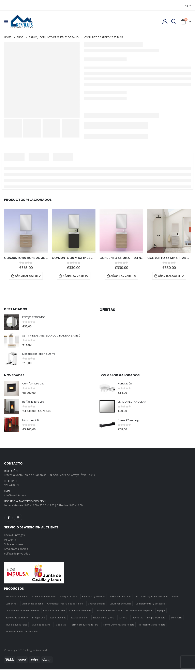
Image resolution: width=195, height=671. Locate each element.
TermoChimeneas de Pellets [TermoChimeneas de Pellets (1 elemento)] (118, 626)
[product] (26, 231)
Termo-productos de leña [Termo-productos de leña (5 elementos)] (84, 626)
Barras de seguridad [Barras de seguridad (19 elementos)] (120, 598)
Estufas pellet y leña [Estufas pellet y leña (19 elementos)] (103, 619)
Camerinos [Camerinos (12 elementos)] (11, 605)
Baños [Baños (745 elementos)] (175, 598)
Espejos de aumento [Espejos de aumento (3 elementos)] (17, 619)
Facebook (8, 518)
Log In (187, 5)
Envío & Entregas (14, 536)
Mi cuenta (10, 540)
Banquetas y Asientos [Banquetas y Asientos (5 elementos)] (93, 598)
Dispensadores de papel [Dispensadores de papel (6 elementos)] (139, 612)
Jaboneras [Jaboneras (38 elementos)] (137, 619)
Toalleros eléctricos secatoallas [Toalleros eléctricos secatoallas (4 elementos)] (23, 633)
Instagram (18, 518)
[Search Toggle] (174, 21)
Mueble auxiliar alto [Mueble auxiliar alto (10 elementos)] (16, 626)
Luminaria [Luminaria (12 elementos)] (176, 619)
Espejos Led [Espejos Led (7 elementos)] (38, 619)
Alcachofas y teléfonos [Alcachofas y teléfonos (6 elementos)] (43, 598)
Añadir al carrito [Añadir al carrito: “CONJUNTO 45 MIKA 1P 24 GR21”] (171, 275)
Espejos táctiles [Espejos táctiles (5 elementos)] (57, 619)
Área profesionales (16, 550)
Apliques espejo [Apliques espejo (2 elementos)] (68, 598)
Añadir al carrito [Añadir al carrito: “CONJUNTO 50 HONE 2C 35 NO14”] (28, 275)
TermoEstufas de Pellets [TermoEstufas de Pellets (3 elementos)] (152, 626)
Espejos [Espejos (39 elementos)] (161, 612)
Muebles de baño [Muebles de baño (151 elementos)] (41, 626)
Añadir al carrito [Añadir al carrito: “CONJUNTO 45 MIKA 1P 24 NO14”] (123, 275)
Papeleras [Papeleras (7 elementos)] (60, 626)
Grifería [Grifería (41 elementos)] (123, 619)
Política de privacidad (17, 555)
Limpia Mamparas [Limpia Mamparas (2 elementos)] (156, 619)
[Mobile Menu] (7, 21)
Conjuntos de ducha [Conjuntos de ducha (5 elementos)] (80, 612)
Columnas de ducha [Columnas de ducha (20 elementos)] (120, 605)
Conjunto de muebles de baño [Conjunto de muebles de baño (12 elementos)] (22, 612)
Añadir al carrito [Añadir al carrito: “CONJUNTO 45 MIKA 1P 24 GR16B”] (75, 275)
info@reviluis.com (15, 495)
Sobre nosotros (13, 545)
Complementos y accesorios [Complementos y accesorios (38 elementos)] (151, 605)
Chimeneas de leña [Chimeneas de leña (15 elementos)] (32, 605)
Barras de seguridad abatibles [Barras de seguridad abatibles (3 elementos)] (152, 598)
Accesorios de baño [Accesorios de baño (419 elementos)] (16, 598)
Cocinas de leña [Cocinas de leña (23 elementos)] (96, 605)
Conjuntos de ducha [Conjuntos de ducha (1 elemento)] (54, 612)
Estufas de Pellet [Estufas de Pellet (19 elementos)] (79, 619)
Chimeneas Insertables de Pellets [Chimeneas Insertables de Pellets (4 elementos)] (65, 605)
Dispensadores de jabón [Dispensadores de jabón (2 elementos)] (109, 612)
